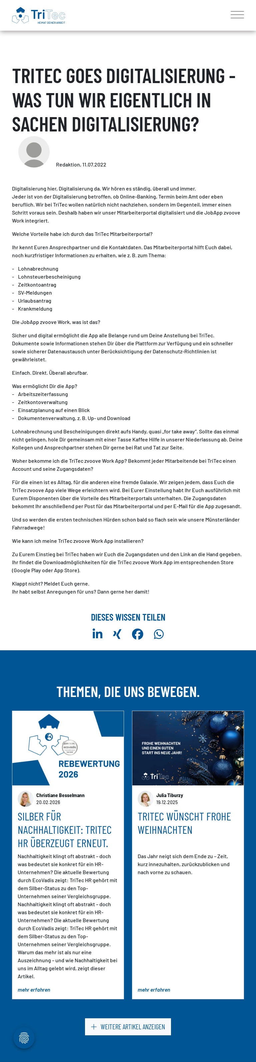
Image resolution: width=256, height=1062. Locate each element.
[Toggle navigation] (235, 15)
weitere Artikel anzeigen (128, 1026)
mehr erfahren (34, 990)
